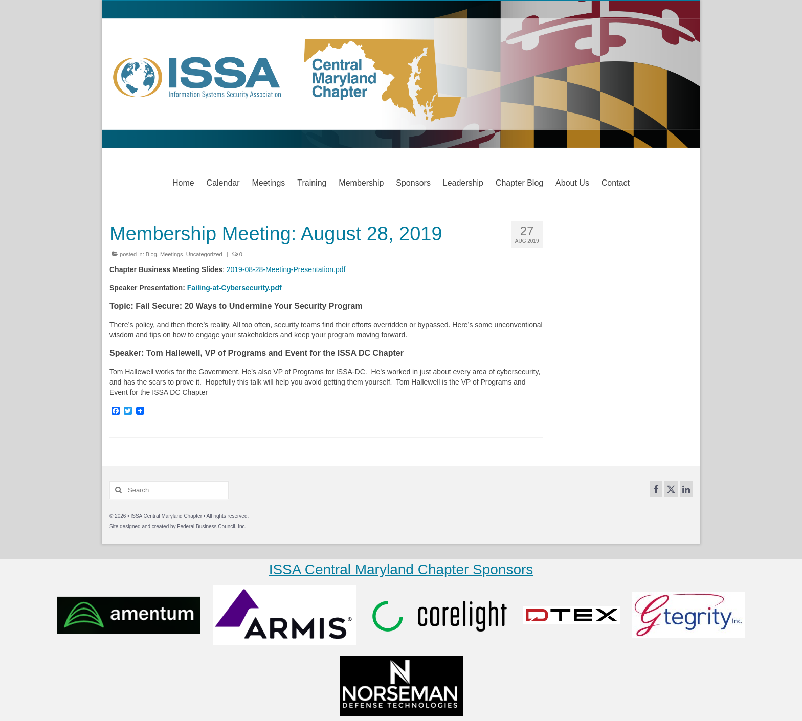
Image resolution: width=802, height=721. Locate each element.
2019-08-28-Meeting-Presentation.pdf (286, 269)
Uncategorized (204, 254)
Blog (151, 254)
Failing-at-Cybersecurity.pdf (234, 288)
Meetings (171, 254)
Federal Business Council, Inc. (211, 526)
